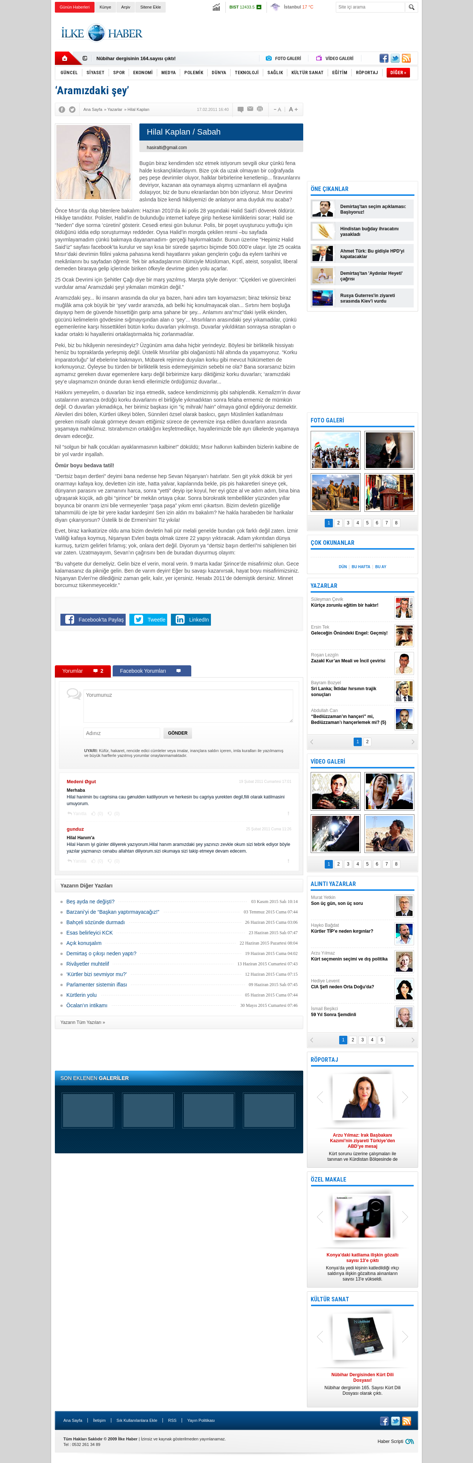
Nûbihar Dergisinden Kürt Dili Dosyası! (140, 57)
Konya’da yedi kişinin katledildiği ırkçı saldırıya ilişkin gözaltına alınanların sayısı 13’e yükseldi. (362, 1267)
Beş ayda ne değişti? (90, 902)
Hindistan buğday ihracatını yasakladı (369, 231)
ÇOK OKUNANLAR (332, 542)
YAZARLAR (324, 585)
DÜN (343, 567)
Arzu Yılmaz (352, 956)
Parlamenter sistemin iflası (96, 985)
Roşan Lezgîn (352, 658)
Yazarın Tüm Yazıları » (82, 1022)
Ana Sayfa (72, 1420)
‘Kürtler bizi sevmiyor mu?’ (96, 974)
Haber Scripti (390, 1441)
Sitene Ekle (150, 7)
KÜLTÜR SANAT (330, 1299)
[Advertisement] (449, 130)
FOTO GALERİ (327, 420)
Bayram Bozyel (352, 689)
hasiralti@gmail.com (167, 147)
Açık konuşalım (84, 943)
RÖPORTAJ (324, 1059)
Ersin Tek (352, 630)
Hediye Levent (352, 984)
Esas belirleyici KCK (89, 933)
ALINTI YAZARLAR (333, 883)
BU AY (380, 567)
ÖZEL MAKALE (328, 1179)
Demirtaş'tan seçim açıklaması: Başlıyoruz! (373, 209)
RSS (172, 1420)
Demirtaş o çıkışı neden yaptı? (101, 953)
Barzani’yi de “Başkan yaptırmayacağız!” (112, 912)
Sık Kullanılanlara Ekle (136, 1420)
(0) (99, 813)
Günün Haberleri (75, 7)
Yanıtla (79, 813)
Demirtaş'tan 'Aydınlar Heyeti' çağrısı (371, 276)
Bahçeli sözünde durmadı (95, 922)
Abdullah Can (352, 716)
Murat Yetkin (352, 900)
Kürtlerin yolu (81, 995)
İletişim (99, 1420)
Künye (105, 7)
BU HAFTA (361, 567)
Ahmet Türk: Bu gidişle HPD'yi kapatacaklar (372, 253)
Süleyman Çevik (352, 602)
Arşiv (125, 7)
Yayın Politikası (201, 1420)
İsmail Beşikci (352, 1012)
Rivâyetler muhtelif (87, 964)
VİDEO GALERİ (328, 761)
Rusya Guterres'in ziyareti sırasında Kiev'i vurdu (367, 298)
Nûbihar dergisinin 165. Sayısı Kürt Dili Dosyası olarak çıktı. (362, 1384)
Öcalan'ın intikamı (87, 1005)
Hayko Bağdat (352, 928)
